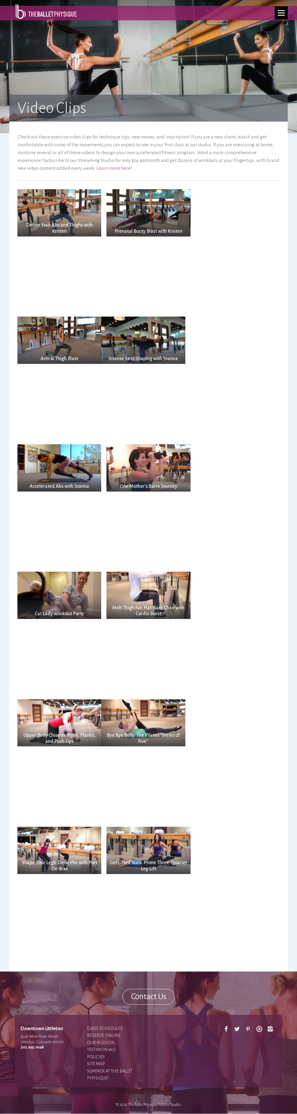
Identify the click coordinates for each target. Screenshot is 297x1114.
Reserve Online (104, 1035)
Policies (96, 1057)
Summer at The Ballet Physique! (110, 1074)
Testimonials (101, 1050)
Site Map (96, 1064)
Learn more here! (114, 168)
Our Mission (101, 1042)
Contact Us (148, 996)
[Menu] (281, 12)
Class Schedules (105, 1028)
